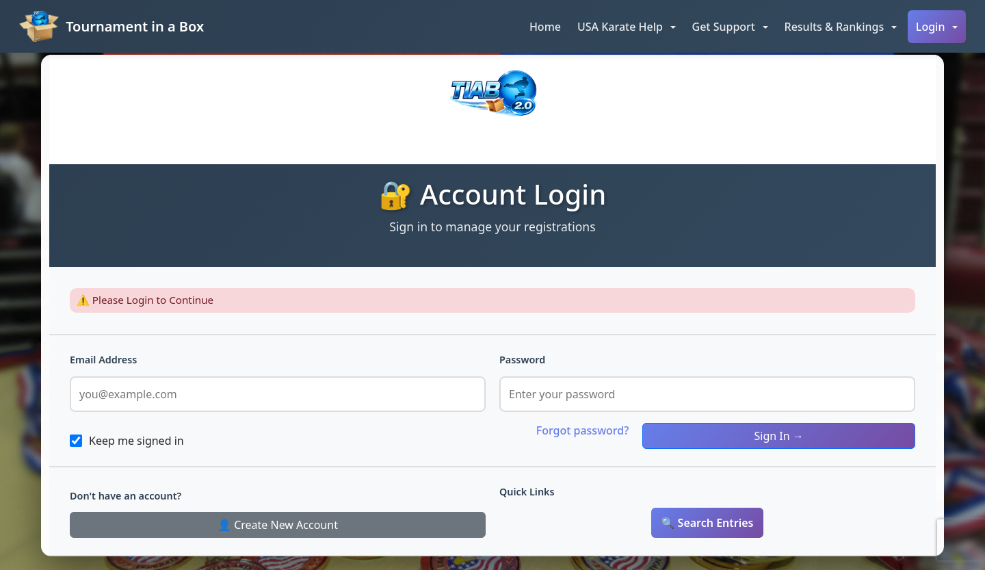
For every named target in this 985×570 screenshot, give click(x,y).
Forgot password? (582, 430)
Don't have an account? (125, 495)
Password (522, 359)
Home (545, 26)
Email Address (103, 359)
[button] (626, 26)
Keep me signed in (136, 440)
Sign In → (779, 435)
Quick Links (527, 491)
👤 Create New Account (278, 524)
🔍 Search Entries (707, 522)
